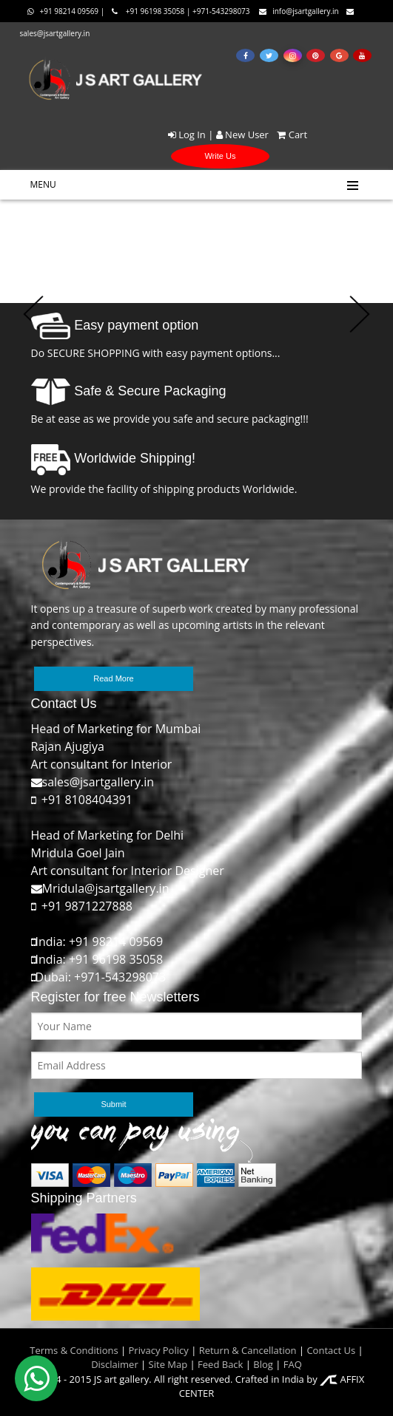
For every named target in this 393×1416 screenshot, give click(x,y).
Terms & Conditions (74, 1350)
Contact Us (330, 1350)
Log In (187, 134)
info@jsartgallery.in (299, 11)
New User (242, 134)
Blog (263, 1364)
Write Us (219, 156)
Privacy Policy (159, 1350)
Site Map (166, 1364)
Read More (113, 678)
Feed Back (220, 1364)
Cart (289, 134)
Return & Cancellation (248, 1350)
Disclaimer (114, 1364)
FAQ (292, 1364)
